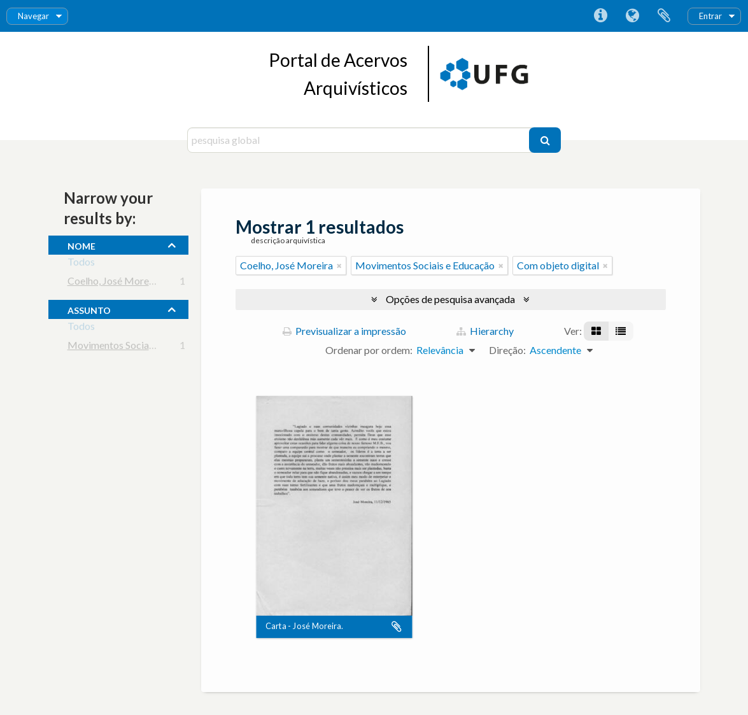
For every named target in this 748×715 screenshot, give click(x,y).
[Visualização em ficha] (596, 331)
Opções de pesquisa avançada (450, 299)
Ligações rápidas (600, 16)
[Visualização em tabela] (620, 331)
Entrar (710, 16)
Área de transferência (664, 16)
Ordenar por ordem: (369, 350)
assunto (89, 308)
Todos (81, 264)
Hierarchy (485, 331)
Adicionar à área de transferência (396, 627)
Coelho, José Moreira (113, 283)
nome (81, 244)
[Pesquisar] (545, 140)
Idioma (632, 16)
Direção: (507, 350)
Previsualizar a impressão (344, 331)
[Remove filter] (339, 265)
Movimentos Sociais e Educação (137, 347)
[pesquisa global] (360, 140)
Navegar (33, 16)
